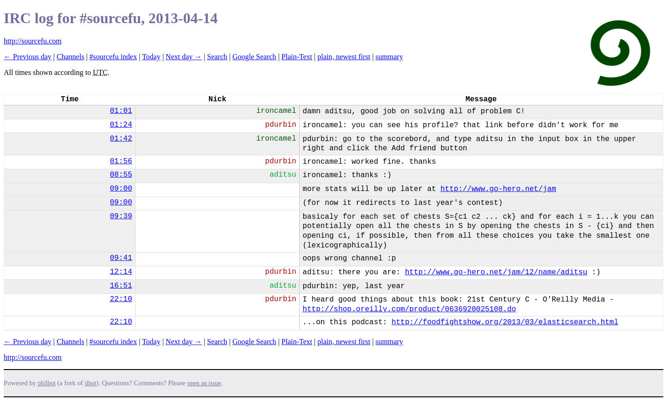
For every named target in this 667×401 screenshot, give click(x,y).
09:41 (121, 258)
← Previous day (27, 57)
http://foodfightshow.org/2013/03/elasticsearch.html (504, 322)
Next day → (184, 57)
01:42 (121, 139)
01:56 (121, 161)
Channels (70, 57)
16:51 (121, 286)
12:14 (121, 272)
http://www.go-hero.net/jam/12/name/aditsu (496, 272)
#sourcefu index (113, 57)
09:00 (121, 189)
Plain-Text (297, 57)
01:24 (121, 125)
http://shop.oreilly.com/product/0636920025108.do (409, 309)
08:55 (121, 175)
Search (217, 57)
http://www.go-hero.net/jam (498, 189)
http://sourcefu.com (33, 41)
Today (151, 57)
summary (389, 57)
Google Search (255, 57)
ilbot (90, 383)
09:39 (121, 216)
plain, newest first (343, 57)
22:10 (121, 299)
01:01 (121, 111)
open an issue (204, 383)
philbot (47, 383)
